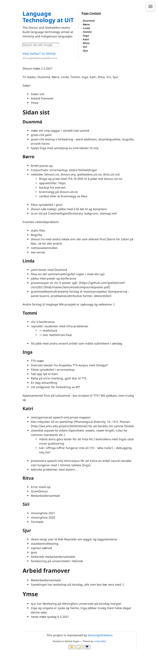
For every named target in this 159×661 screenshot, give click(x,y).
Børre (86, 24)
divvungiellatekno (100, 635)
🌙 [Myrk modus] (79, 647)
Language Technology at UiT (48, 17)
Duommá (89, 20)
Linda (86, 28)
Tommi (87, 32)
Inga (86, 35)
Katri (86, 39)
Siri (85, 47)
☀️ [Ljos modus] (71, 647)
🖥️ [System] (87, 647)
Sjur (85, 50)
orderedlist (100, 641)
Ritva (86, 43)
